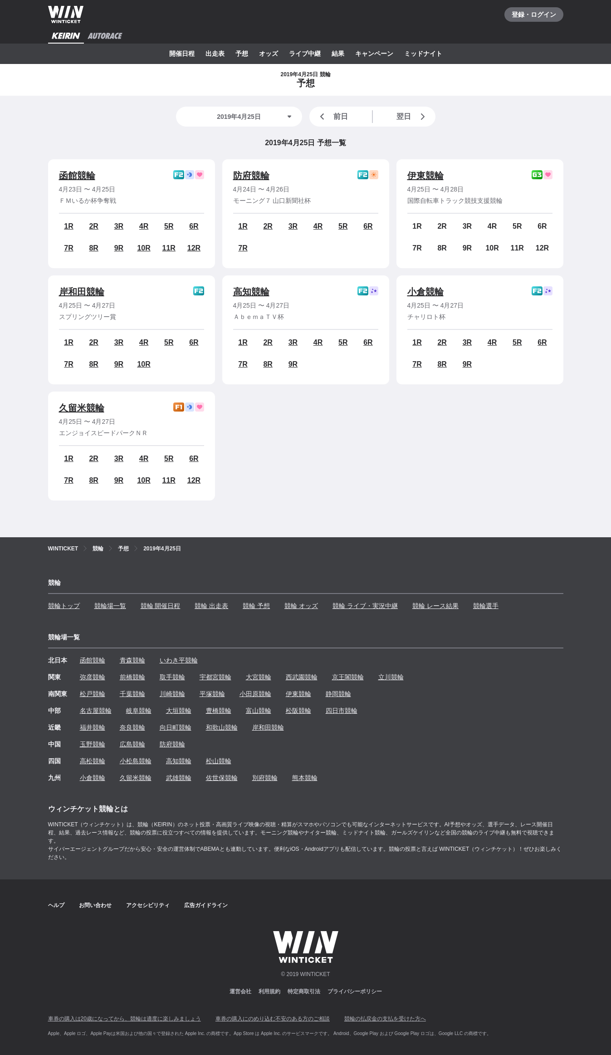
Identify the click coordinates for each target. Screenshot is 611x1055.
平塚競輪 (212, 693)
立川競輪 (391, 677)
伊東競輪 (425, 176)
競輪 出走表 (211, 605)
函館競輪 (77, 176)
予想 (241, 53)
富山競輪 (258, 710)
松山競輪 (218, 761)
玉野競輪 (92, 744)
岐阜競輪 (139, 710)
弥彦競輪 (92, 677)
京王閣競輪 (348, 677)
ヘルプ (56, 905)
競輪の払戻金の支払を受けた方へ (385, 1019)
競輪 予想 (256, 605)
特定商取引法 (304, 991)
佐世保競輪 (222, 777)
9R (118, 248)
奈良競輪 (132, 727)
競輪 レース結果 (435, 605)
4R (143, 226)
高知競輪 (251, 292)
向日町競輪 (175, 727)
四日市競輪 (341, 710)
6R (193, 226)
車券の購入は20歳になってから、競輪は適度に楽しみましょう (124, 1019)
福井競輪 (92, 727)
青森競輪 (132, 660)
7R (68, 248)
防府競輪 (251, 176)
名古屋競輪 (96, 710)
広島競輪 (132, 744)
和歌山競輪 (222, 727)
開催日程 (182, 53)
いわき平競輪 (179, 660)
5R (168, 226)
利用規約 (269, 991)
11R (169, 248)
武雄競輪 (178, 777)
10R (143, 248)
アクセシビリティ (148, 905)
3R (118, 226)
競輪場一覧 (110, 605)
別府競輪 (265, 777)
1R (68, 226)
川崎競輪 (172, 693)
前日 (332, 116)
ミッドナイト (423, 53)
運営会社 (240, 991)
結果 (338, 53)
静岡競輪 (338, 693)
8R (93, 248)
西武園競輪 (302, 677)
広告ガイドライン (206, 905)
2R (93, 226)
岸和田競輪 (81, 292)
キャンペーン (374, 53)
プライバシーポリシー (354, 991)
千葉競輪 (132, 693)
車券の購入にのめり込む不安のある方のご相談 (272, 1019)
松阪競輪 (298, 710)
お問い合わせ (95, 905)
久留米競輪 (81, 408)
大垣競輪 (178, 710)
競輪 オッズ (301, 605)
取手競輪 (172, 677)
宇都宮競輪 (215, 677)
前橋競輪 (132, 677)
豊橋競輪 (218, 710)
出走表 (215, 53)
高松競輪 (92, 761)
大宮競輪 (258, 677)
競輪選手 (486, 605)
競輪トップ (64, 605)
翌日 (412, 116)
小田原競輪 (255, 693)
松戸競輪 (92, 693)
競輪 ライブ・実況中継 (365, 605)
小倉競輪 (425, 292)
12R (193, 248)
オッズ (268, 53)
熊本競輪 (305, 777)
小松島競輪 (136, 761)
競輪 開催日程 (161, 605)
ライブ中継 (305, 53)
